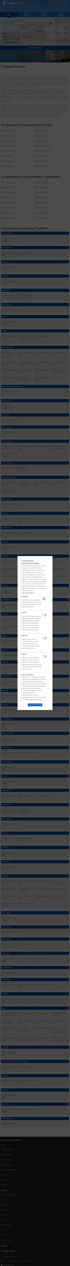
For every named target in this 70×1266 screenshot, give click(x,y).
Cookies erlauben (35, 705)
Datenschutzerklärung (27, 593)
